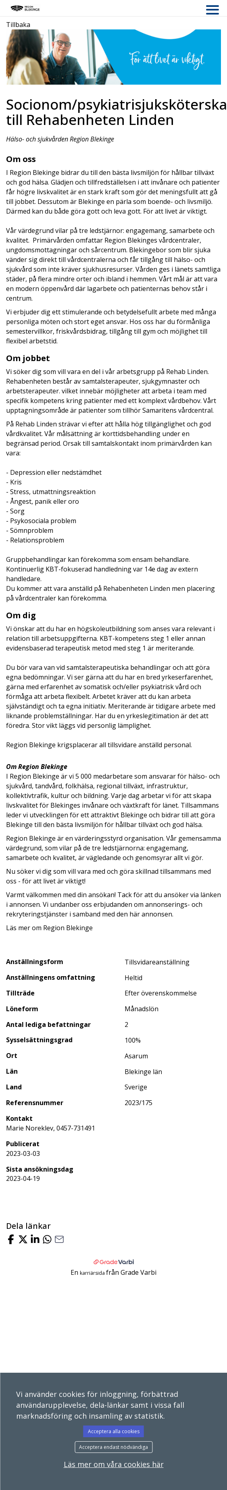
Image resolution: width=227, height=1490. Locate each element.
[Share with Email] (59, 1240)
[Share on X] (23, 1240)
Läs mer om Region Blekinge (49, 927)
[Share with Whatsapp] (47, 1240)
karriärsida (93, 1273)
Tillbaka (18, 24)
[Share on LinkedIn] (35, 1240)
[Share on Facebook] (11, 1240)
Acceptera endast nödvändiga (113, 1447)
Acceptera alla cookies (114, 1431)
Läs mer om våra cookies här (114, 1464)
